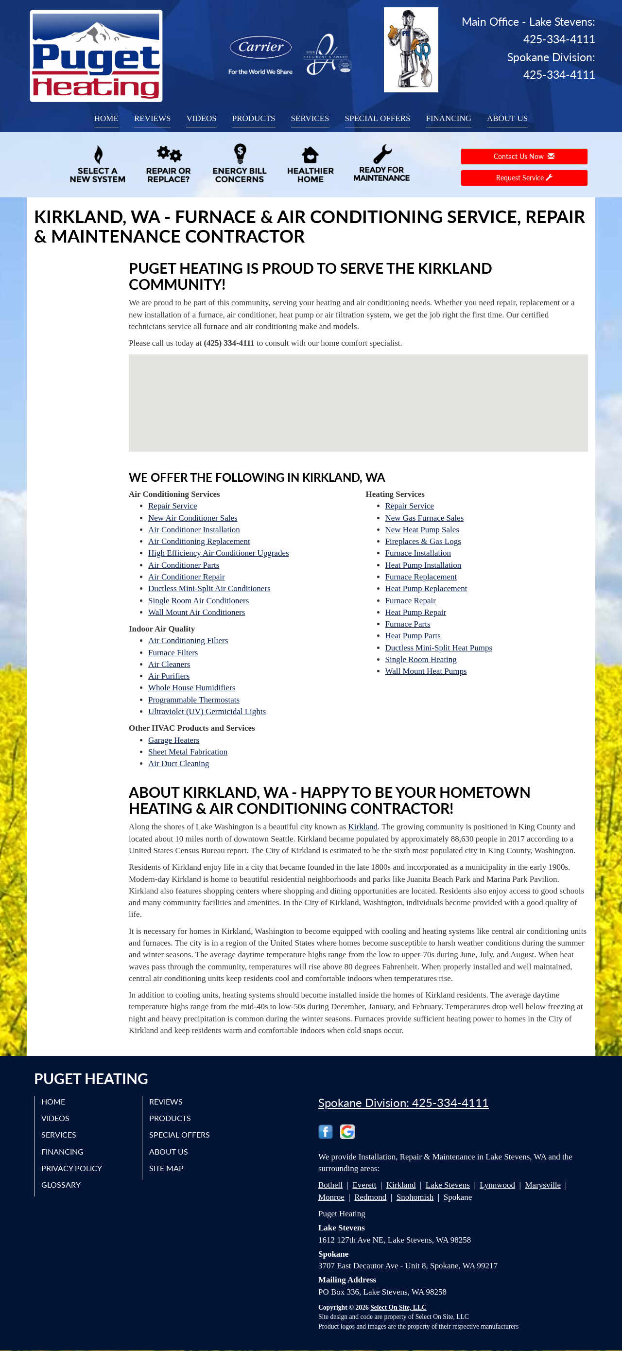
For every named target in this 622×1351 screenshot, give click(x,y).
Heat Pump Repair (416, 612)
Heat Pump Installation (423, 565)
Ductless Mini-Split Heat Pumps (439, 647)
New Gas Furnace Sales (424, 518)
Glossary (61, 1185)
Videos (201, 118)
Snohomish (415, 1197)
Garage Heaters (173, 740)
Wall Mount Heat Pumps (426, 671)
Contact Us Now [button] (524, 156)
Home (106, 118)
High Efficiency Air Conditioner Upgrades (218, 553)
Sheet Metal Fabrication (187, 751)
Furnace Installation (418, 553)
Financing (448, 118)
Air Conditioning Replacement (199, 541)
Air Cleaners (169, 664)
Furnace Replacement (421, 576)
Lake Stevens (448, 1185)
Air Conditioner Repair (186, 576)
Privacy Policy (72, 1168)
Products (254, 118)
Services (310, 118)
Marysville (543, 1185)
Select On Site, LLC (398, 1307)
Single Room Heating (421, 659)
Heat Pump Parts (413, 635)
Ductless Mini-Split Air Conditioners (209, 588)
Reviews (152, 118)
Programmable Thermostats (194, 699)
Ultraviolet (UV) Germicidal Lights (207, 711)
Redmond (370, 1197)
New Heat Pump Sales (422, 529)
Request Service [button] (524, 178)
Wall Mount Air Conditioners (196, 612)
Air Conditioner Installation (194, 529)
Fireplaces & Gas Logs (423, 541)
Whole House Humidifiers (191, 687)
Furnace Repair (410, 600)
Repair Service (172, 505)
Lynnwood (497, 1185)
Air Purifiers (169, 676)
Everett (364, 1185)
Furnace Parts (408, 624)
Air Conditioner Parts (183, 565)
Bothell (330, 1185)
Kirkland (363, 826)
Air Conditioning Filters (188, 640)
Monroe (331, 1197)
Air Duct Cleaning (178, 763)
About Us (507, 118)
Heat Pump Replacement (426, 588)
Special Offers (378, 118)
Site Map (167, 1168)
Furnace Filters (173, 652)
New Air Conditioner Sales (193, 518)
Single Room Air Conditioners (198, 600)
